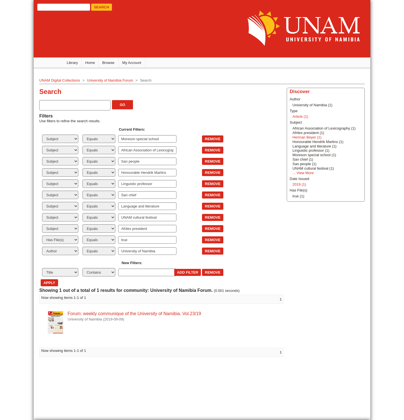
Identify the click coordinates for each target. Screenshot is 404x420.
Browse (108, 63)
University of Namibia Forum (110, 80)
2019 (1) (299, 184)
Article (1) (300, 116)
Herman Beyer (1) (307, 137)
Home (90, 63)
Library (72, 63)
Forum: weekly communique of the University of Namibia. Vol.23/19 (134, 313)
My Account (131, 63)
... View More (303, 173)
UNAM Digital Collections (59, 80)
